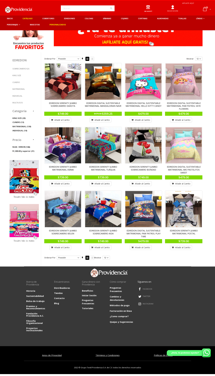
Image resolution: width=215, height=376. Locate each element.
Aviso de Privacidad (52, 357)
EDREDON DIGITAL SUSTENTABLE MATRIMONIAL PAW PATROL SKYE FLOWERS (184, 108)
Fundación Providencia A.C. (35, 316)
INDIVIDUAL (17, 98)
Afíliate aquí (188, 3)
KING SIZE (16, 78)
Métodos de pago (120, 307)
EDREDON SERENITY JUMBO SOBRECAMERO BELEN (64, 233)
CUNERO (16, 85)
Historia (30, 292)
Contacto (59, 300)
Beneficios (87, 292)
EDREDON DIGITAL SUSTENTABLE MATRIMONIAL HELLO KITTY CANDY (144, 107)
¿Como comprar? (119, 318)
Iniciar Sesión (89, 297)
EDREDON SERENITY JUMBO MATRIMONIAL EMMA (64, 170)
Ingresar (173, 6)
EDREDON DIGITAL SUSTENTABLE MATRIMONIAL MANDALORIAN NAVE (104, 107)
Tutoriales (87, 310)
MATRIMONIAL (18, 91)
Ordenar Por (51, 61)
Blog (56, 305)
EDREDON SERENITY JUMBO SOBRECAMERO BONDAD (144, 170)
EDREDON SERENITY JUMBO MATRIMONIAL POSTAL (184, 233)
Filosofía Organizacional (34, 323)
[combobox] (87, 8)
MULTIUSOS (17, 105)
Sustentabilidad (35, 297)
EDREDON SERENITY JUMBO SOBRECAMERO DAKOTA (64, 107)
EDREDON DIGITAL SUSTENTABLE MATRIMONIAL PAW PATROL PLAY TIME (144, 235)
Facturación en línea (121, 312)
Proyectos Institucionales (34, 331)
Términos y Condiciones (108, 357)
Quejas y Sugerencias (121, 323)
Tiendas (58, 295)
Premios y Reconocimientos (35, 309)
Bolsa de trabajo (35, 303)
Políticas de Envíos (163, 357)
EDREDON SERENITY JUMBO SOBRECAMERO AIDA (104, 233)
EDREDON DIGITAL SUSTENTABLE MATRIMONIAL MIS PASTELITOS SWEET (184, 171)
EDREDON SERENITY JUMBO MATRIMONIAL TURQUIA (104, 170)
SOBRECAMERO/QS (20, 71)
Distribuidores (62, 289)
